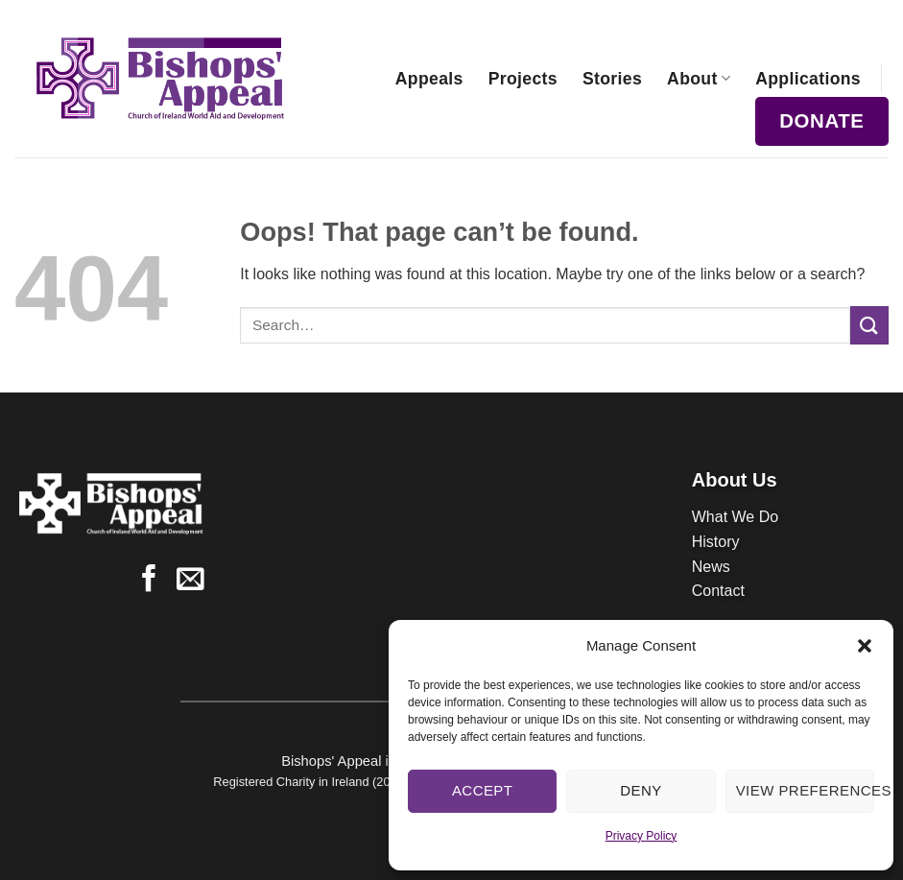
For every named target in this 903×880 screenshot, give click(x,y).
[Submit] (869, 325)
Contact (718, 591)
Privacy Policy (641, 836)
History (716, 542)
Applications (808, 78)
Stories (612, 78)
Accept (482, 790)
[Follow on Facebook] (149, 580)
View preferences (805, 790)
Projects (523, 78)
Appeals (429, 78)
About (698, 78)
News (711, 567)
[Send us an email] (190, 580)
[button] (864, 645)
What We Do (735, 517)
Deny (640, 790)
